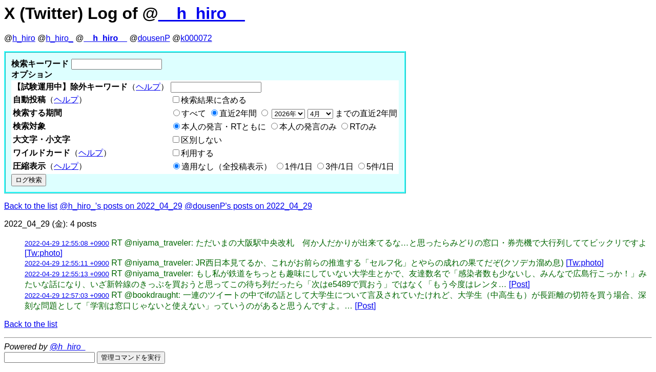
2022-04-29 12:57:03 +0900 (67, 295)
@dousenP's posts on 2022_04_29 (248, 206)
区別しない (201, 140)
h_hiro (23, 38)
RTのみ (363, 126)
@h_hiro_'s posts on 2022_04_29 (121, 206)
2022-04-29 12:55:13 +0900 (67, 274)
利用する (197, 153)
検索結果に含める (214, 100)
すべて (193, 113)
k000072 (196, 38)
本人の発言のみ (308, 126)
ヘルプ (148, 86)
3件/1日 (339, 166)
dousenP (154, 38)
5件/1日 (380, 166)
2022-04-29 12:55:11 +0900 (67, 263)
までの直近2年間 (333, 113)
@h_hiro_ (68, 346)
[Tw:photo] (44, 253)
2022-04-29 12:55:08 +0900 (67, 243)
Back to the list (30, 206)
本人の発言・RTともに (223, 126)
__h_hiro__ (201, 13)
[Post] (519, 284)
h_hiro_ (59, 38)
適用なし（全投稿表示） (226, 166)
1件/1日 (299, 166)
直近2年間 (238, 113)
